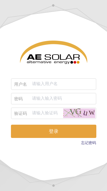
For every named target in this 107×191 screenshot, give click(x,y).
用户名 (20, 84)
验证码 (20, 113)
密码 (18, 99)
